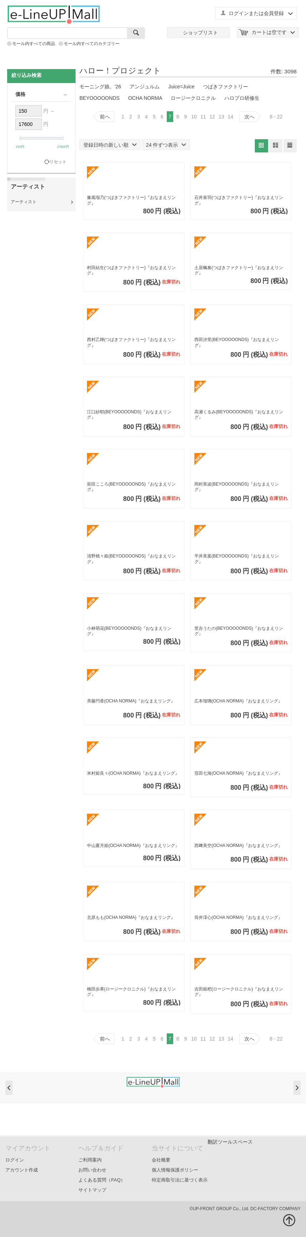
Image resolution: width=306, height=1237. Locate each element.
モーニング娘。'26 (100, 86)
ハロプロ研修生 (241, 98)
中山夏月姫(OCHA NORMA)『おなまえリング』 (133, 845)
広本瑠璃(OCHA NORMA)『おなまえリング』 (238, 700)
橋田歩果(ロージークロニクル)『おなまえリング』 (131, 992)
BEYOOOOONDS (99, 98)
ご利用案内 (90, 1160)
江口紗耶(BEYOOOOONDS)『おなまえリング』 (129, 414)
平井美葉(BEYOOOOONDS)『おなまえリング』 (236, 559)
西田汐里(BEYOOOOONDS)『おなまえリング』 (236, 342)
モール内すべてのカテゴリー (92, 43)
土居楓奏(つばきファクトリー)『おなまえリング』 (238, 270)
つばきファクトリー (225, 86)
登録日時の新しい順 (110, 145)
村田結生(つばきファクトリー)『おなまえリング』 (131, 270)
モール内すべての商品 (33, 43)
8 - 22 (276, 117)
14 (230, 117)
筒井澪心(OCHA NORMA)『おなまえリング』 (238, 917)
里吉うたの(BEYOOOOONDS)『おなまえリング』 (238, 631)
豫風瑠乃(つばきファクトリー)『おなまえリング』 (131, 200)
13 (221, 117)
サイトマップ (92, 1190)
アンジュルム (145, 86)
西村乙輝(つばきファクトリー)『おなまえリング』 (131, 342)
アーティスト (24, 201)
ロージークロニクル (193, 98)
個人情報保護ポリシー (175, 1170)
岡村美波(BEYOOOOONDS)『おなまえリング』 (236, 487)
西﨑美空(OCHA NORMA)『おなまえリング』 (238, 845)
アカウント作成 (21, 1170)
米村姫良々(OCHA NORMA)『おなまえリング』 (133, 773)
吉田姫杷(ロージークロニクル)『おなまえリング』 (238, 992)
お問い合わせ (92, 1170)
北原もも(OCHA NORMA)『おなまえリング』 (131, 917)
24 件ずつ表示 (166, 145)
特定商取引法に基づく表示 (180, 1180)
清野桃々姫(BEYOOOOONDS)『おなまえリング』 (131, 559)
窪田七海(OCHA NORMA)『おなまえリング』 (238, 773)
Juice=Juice (181, 86)
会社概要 (161, 1160)
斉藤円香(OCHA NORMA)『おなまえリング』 (131, 700)
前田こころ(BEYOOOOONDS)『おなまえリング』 (131, 487)
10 (194, 117)
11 (203, 117)
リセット (58, 162)
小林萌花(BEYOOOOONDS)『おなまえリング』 (129, 631)
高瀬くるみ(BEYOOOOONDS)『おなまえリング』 (238, 414)
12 (212, 117)
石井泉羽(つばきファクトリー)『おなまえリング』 (238, 200)
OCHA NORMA (145, 98)
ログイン (14, 1160)
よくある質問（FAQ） (101, 1180)
